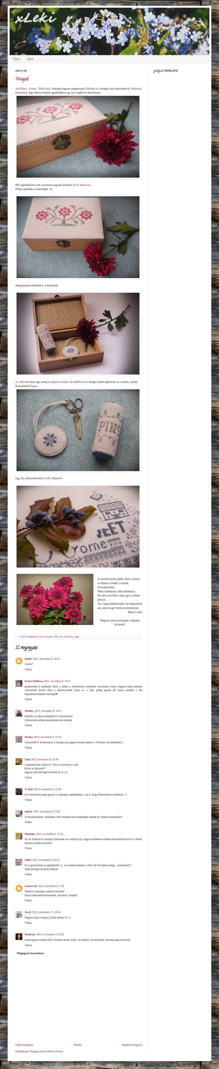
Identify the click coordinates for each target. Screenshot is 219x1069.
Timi (27, 759)
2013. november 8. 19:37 (45, 860)
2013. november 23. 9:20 (50, 934)
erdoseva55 (31, 886)
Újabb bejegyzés (24, 1044)
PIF (55, 636)
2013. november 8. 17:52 (49, 834)
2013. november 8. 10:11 (57, 681)
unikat (28, 811)
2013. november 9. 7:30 (51, 886)
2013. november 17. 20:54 (46, 912)
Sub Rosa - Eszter (25, 88)
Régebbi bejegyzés (132, 1044)
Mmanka (30, 834)
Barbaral (136, 88)
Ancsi (28, 912)
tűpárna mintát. (60, 381)
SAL (49, 478)
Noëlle (28, 658)
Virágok (21, 79)
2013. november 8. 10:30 (44, 759)
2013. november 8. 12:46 (47, 789)
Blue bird (44, 88)
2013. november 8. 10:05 (46, 658)
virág (76, 636)
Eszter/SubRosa (34, 681)
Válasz (28, 669)
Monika (29, 710)
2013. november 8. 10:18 (47, 737)
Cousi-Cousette (45, 636)
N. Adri (29, 789)
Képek (30, 59)
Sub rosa (68, 636)
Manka (29, 737)
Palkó (28, 860)
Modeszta (30, 934)
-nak (83, 184)
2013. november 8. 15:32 (46, 811)
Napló (16, 59)
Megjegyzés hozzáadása (30, 953)
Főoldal (77, 1044)
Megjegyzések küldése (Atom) (46, 1051)
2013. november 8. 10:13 (48, 710)
